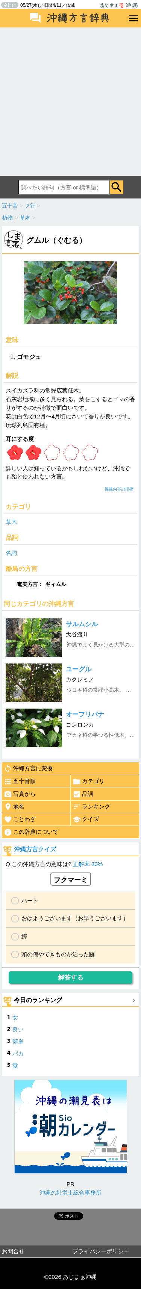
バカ (18, 1053)
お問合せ (13, 1251)
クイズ (86, 819)
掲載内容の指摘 (119, 489)
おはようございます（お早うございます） (75, 918)
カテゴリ (89, 781)
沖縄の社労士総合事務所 (70, 1192)
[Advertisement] (70, 101)
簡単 (18, 1041)
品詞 (83, 794)
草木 (11, 522)
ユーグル (78, 669)
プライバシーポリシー (101, 1251)
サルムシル (82, 624)
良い (18, 1029)
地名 (14, 807)
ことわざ (20, 819)
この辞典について (31, 832)
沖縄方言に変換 (28, 769)
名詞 (11, 553)
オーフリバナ (85, 714)
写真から (20, 794)
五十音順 (20, 781)
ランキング (91, 807)
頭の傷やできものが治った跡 (58, 954)
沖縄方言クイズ (35, 849)
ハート (29, 900)
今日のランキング (38, 1000)
